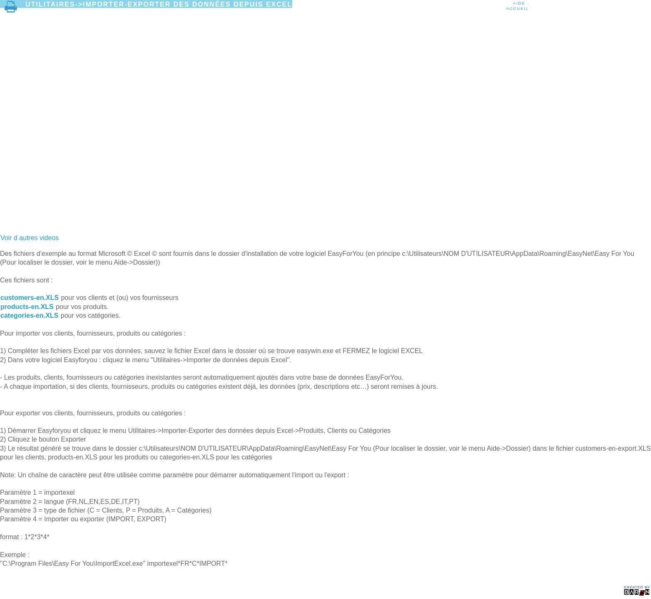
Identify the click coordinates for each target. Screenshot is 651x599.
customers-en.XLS (29, 297)
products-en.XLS (27, 306)
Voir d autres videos (29, 237)
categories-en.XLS (29, 315)
